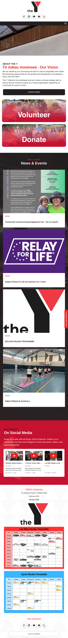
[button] (6, 463)
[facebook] (24, 16)
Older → (34, 410)
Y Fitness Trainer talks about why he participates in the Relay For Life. (34, 463)
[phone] (44, 16)
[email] (39, 16)
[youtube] (34, 16)
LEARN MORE (34, 92)
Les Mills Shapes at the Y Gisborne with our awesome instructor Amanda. (53, 463)
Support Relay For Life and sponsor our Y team (25, 282)
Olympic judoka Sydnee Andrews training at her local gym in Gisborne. (14, 463)
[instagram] (29, 16)
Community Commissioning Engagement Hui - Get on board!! (31, 222)
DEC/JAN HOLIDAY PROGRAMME (19, 341)
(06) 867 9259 (34, 499)
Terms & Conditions (34, 634)
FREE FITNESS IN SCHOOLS (17, 401)
